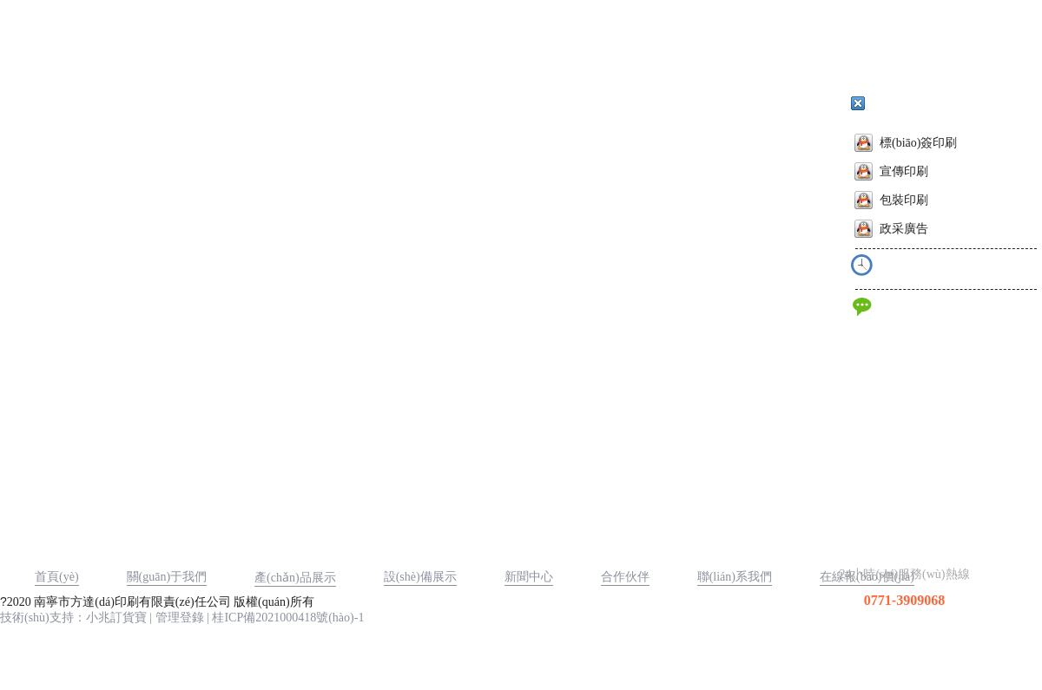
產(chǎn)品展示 (295, 577)
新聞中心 (529, 576)
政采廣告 (891, 228)
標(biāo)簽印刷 (905, 142)
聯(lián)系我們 (734, 576)
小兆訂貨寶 (116, 617)
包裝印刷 (891, 200)
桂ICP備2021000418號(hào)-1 (288, 617)
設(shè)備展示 (420, 576)
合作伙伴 (625, 576)
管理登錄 (179, 617)
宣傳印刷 (891, 171)
